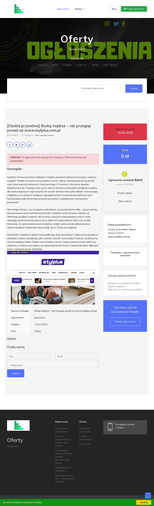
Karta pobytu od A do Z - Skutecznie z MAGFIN (64, 478)
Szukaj (134, 88)
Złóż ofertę (125, 201)
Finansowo (42, 65)
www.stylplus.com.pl (119, 236)
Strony (80, 8)
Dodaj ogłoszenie (134, 8)
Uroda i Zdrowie (109, 65)
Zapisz (16, 373)
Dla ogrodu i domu (44, 135)
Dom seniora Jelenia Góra (61, 430)
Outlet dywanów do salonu (63, 469)
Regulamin (84, 444)
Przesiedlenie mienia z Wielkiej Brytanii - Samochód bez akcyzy (63, 456)
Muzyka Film (81, 65)
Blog (114, 8)
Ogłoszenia (63, 8)
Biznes (55, 65)
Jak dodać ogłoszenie (84, 430)
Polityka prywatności (85, 438)
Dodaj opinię (124, 193)
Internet (95, 65)
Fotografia (67, 65)
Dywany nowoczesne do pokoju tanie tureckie (63, 441)
